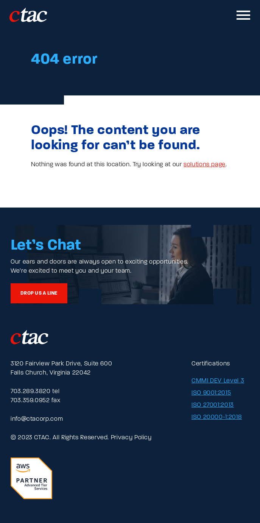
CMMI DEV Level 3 (217, 381)
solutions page (205, 165)
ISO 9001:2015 (211, 393)
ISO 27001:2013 (212, 405)
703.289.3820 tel (35, 392)
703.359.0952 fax (35, 401)
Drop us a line (39, 293)
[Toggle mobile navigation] (244, 15)
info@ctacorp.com (37, 419)
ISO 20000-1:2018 (216, 417)
